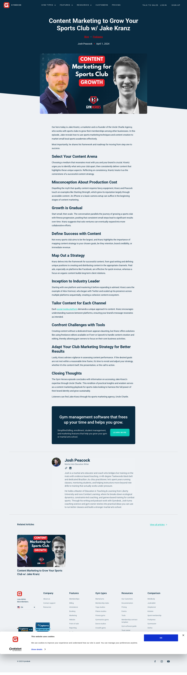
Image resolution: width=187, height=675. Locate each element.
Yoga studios (100, 608)
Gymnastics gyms (102, 621)
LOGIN (163, 5)
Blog (86, 36)
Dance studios (100, 625)
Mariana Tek (152, 639)
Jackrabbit (152, 603)
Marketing (73, 617)
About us (46, 599)
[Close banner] (183, 656)
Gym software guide (129, 628)
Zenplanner (152, 608)
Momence (151, 643)
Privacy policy (127, 641)
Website (72, 621)
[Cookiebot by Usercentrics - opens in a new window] (15, 670)
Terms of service (127, 637)
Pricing (116, 5)
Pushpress (151, 621)
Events (124, 612)
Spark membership (154, 617)
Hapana (150, 634)
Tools (123, 617)
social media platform (67, 309)
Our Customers (127, 599)
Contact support (49, 603)
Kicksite (150, 612)
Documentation (127, 603)
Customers (102, 5)
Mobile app (73, 639)
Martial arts (99, 599)
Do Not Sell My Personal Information (130, 646)
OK (161, 659)
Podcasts (98, 36)
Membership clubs (102, 603)
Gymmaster (152, 625)
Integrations (73, 643)
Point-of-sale (74, 625)
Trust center (126, 632)
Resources (47, 608)
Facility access (74, 634)
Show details (36, 670)
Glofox (150, 630)
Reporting (73, 630)
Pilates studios (100, 612)
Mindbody (151, 599)
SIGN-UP (176, 5)
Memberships (74, 599)
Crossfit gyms (100, 630)
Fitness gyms (100, 617)
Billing (71, 603)
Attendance (73, 608)
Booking (72, 612)
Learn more (120, 432)
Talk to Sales (150, 5)
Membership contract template (129, 622)
